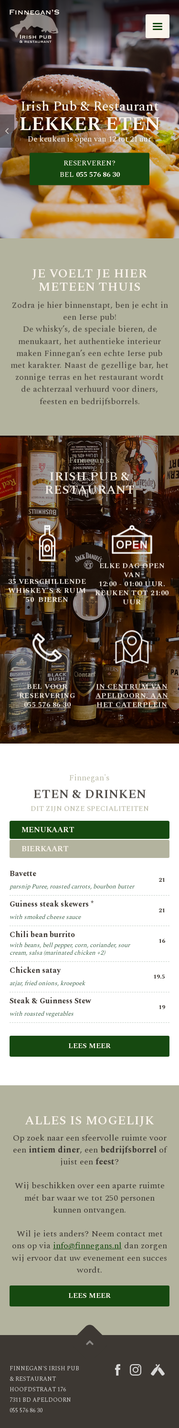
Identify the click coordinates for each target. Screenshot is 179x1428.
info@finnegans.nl (87, 1245)
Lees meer (89, 1045)
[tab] (89, 830)
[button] (157, 26)
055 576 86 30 (90, 169)
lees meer (89, 1295)
